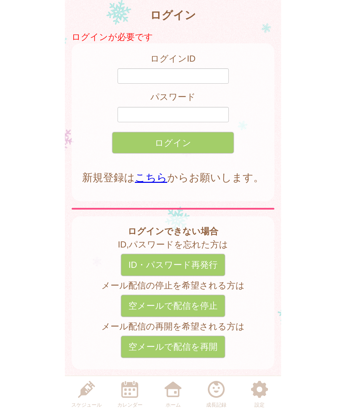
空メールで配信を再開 (173, 346)
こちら (151, 178)
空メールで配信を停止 (173, 305)
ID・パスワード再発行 (173, 264)
